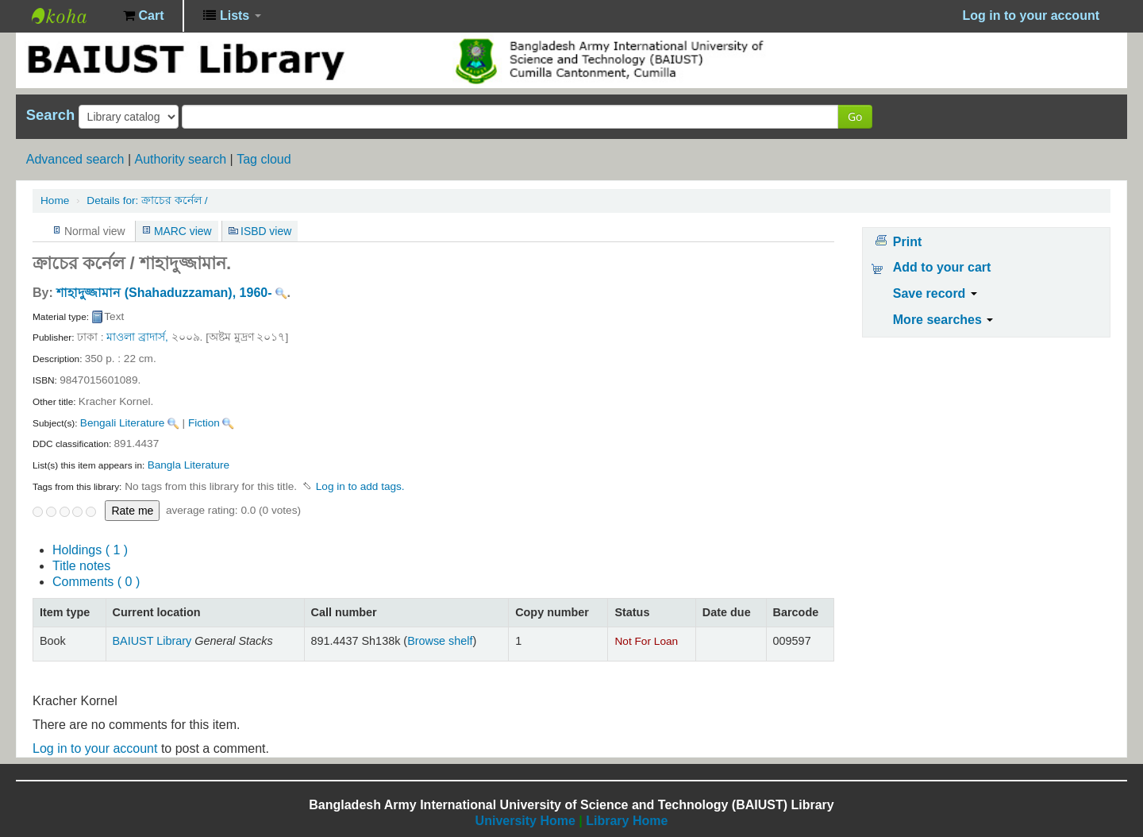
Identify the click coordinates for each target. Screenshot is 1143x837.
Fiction (204, 423)
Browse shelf (439, 640)
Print (907, 242)
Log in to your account (95, 748)
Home (54, 200)
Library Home (627, 820)
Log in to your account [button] (1031, 15)
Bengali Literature (122, 423)
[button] (143, 16)
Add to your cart (942, 267)
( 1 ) (90, 550)
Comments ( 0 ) (96, 581)
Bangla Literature (189, 465)
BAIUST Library (71, 16)
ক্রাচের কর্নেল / (147, 200)
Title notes (81, 566)
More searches (943, 319)
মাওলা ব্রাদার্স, (137, 337)
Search (50, 115)
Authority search (180, 159)
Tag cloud (264, 159)
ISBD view (266, 231)
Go (855, 116)
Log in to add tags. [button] (360, 486)
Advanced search (75, 159)
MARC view (183, 231)
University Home (525, 820)
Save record (935, 293)
